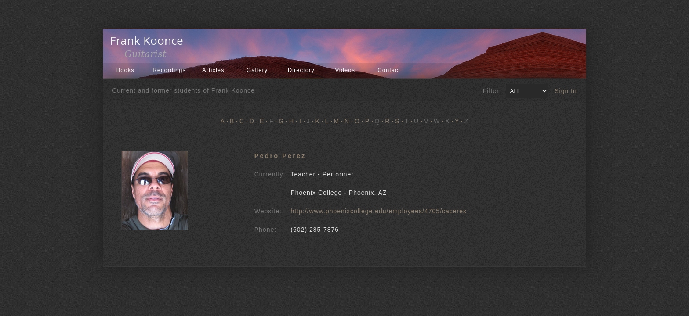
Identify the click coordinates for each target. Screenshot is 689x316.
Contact (388, 70)
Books (125, 70)
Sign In (566, 90)
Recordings (169, 70)
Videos (345, 70)
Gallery (257, 70)
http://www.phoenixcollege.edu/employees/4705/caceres (378, 211)
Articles (213, 70)
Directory (301, 70)
